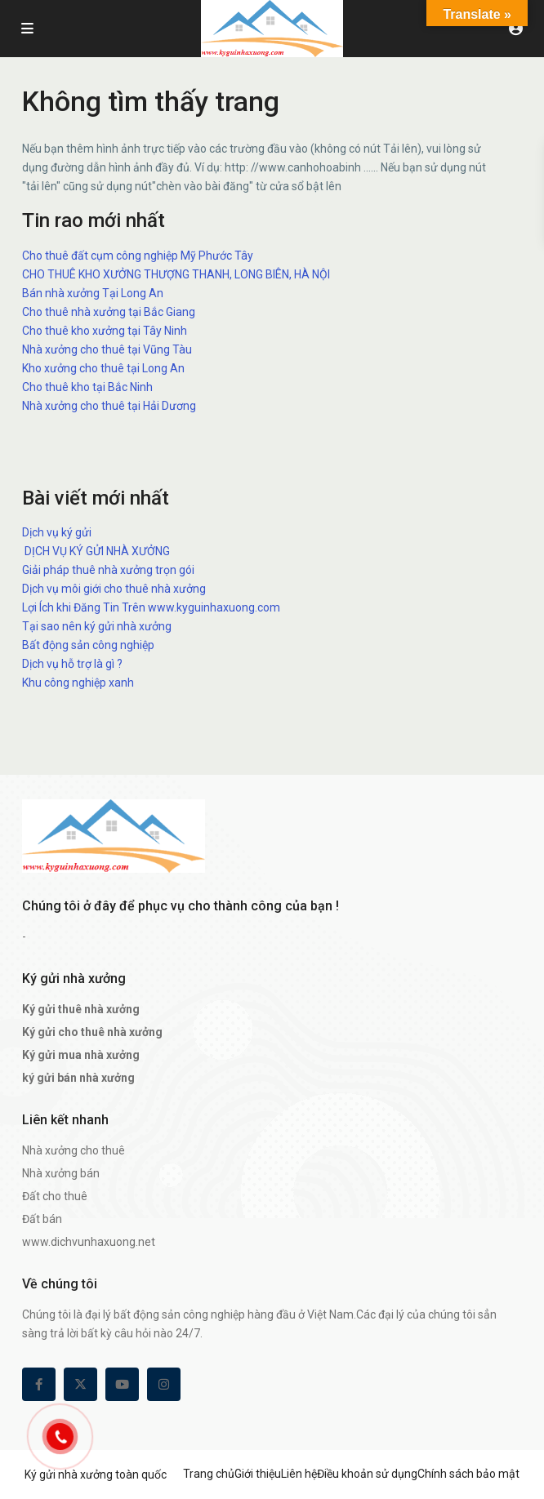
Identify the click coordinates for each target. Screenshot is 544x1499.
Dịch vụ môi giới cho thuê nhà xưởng (114, 588)
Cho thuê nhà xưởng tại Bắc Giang (108, 311)
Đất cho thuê (54, 1196)
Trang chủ (208, 1473)
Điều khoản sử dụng (367, 1473)
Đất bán (42, 1218)
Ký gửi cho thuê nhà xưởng (92, 1032)
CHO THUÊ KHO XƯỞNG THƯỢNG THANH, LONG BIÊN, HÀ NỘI (176, 274)
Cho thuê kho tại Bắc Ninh (87, 387)
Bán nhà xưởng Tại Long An (92, 293)
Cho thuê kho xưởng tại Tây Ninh (104, 330)
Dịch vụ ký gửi (56, 532)
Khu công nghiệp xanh (78, 682)
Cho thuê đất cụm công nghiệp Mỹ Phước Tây (137, 255)
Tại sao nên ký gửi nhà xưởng (97, 626)
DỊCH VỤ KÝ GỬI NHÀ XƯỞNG (96, 551)
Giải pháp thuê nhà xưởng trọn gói (108, 569)
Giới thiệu (257, 1473)
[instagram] (164, 1384)
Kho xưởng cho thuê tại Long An (103, 368)
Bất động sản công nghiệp (88, 645)
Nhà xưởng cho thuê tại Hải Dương (109, 405)
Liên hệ (299, 1473)
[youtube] (122, 1384)
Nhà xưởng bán (61, 1173)
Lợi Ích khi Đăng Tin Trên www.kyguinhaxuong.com (151, 607)
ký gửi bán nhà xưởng (78, 1077)
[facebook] (39, 1384)
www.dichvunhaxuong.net (88, 1241)
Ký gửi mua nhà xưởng (81, 1054)
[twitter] (80, 1384)
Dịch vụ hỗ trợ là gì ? (72, 663)
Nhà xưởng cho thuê (73, 1150)
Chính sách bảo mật (468, 1473)
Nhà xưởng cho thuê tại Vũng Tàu (107, 349)
